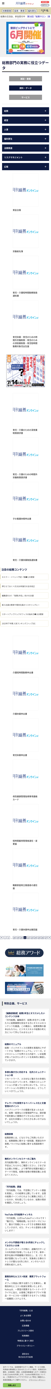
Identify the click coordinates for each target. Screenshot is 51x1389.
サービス (25, 97)
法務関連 (25, 148)
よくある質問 (25, 1315)
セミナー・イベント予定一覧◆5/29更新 (18, 577)
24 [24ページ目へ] (35, 937)
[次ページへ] (49, 937)
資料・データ (25, 88)
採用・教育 (19, 10)
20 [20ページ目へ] (21, 937)
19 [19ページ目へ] (18, 937)
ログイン (45, 5)
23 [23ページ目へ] (32, 937)
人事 (25, 129)
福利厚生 (32, 10)
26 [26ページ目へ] (42, 937)
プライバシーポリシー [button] (37, 1380)
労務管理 (7, 10)
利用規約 (25, 1335)
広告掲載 (25, 1325)
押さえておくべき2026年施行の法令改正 (18, 586)
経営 (25, 120)
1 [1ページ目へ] (5, 937)
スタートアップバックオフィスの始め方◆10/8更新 (22, 614)
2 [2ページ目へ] (8, 937)
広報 (25, 166)
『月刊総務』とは (25, 1310)
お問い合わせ (25, 1320)
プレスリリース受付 (25, 1330)
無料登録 (45, 2)
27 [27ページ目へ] (46, 937)
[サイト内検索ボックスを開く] (47, 11)
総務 (25, 110)
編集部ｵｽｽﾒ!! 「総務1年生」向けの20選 (18, 595)
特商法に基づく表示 (25, 1340)
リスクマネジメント (25, 157)
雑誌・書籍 (25, 78)
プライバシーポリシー (26, 1345)
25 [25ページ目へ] (39, 937)
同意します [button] (12, 1385)
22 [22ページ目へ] (28, 937)
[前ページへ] (1, 937)
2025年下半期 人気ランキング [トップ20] (18, 623)
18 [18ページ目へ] (14, 937)
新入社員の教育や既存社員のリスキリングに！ (21, 605)
